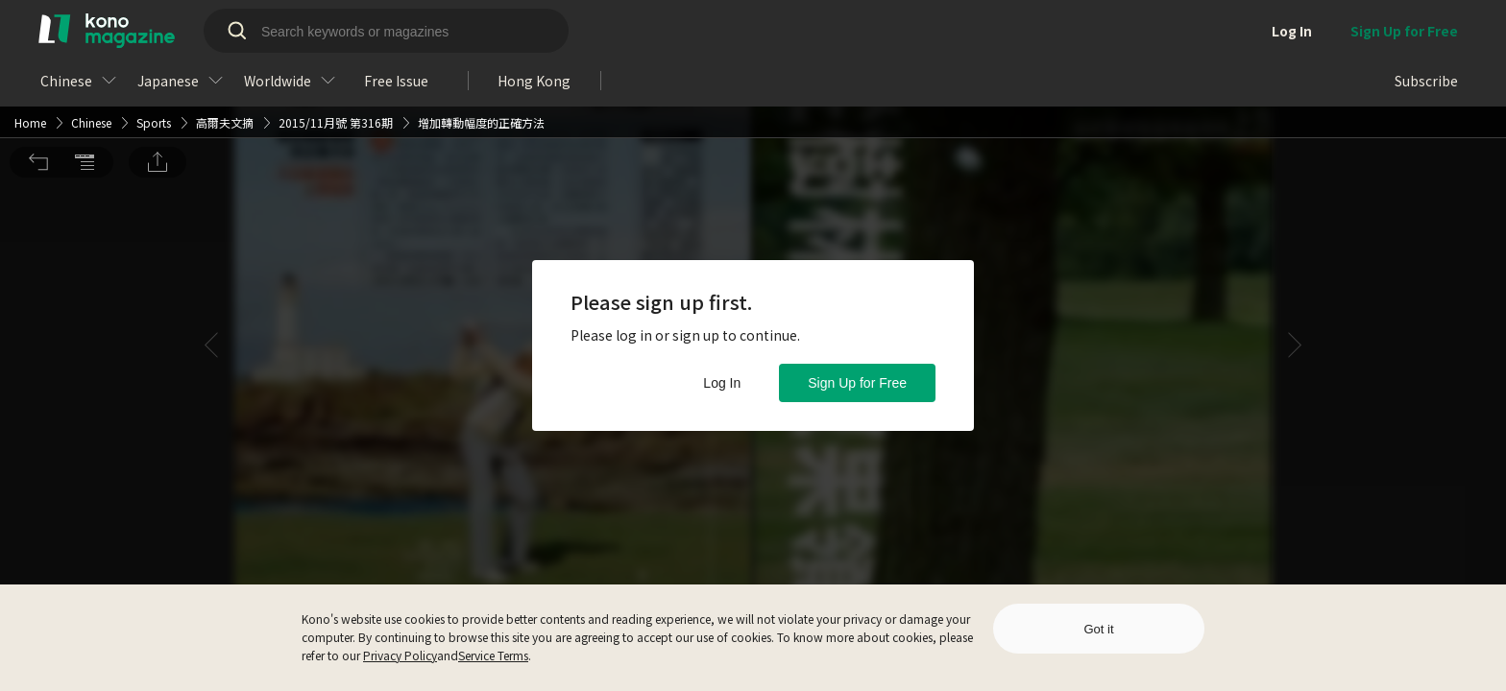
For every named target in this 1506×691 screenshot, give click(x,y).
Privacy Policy (400, 655)
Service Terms (493, 655)
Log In (722, 383)
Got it (1098, 629)
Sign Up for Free (857, 383)
